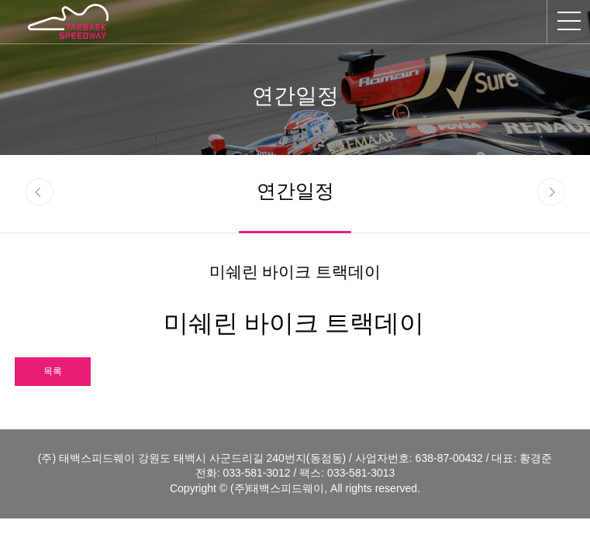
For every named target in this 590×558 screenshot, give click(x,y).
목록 (52, 371)
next (550, 191)
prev (39, 191)
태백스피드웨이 (68, 21)
